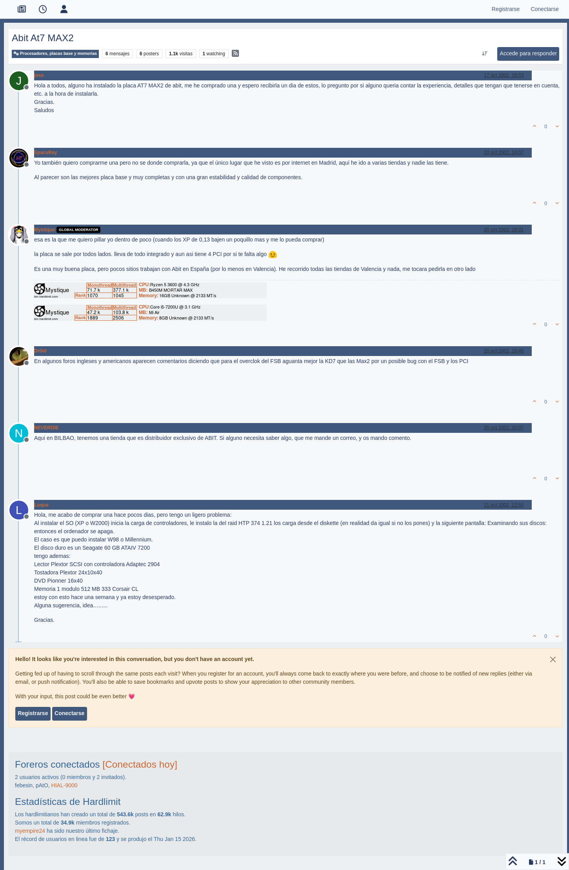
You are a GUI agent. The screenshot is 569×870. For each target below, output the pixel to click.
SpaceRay (45, 152)
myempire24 (30, 831)
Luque (41, 505)
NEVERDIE (46, 427)
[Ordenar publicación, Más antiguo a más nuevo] (484, 53)
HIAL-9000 (64, 785)
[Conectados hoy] (139, 764)
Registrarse (33, 713)
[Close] (553, 659)
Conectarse (69, 713)
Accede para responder (528, 53)
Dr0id (40, 351)
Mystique (44, 229)
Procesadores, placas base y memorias (55, 53)
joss (39, 75)
